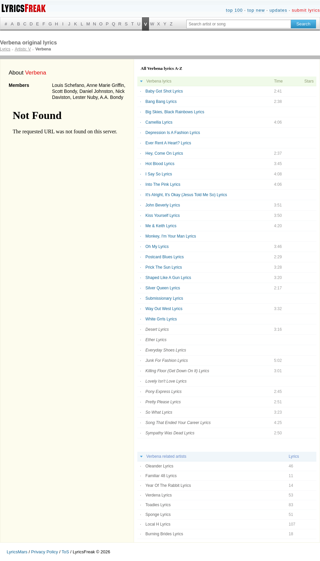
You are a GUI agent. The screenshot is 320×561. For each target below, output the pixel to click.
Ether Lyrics (155, 339)
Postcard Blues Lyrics (164, 257)
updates (278, 10)
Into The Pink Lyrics (162, 184)
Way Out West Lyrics (163, 308)
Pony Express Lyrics (163, 391)
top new (256, 10)
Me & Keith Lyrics (160, 226)
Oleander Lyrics (159, 466)
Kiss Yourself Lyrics (162, 215)
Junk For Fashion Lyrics (166, 360)
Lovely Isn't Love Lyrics (165, 381)
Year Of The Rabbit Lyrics (168, 485)
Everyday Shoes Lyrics (165, 350)
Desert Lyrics (157, 329)
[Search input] (238, 24)
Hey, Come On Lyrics (164, 153)
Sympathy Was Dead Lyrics (169, 433)
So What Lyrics (158, 412)
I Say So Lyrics (158, 174)
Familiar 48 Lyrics (161, 475)
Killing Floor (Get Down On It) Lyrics (177, 371)
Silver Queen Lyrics (162, 288)
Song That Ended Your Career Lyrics (178, 422)
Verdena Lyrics (158, 495)
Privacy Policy (44, 551)
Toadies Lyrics (158, 505)
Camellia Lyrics (158, 122)
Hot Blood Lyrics (159, 163)
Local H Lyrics (157, 524)
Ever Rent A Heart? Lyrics (168, 143)
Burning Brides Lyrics (164, 534)
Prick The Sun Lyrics (163, 267)
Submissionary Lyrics (164, 298)
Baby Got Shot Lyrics (164, 91)
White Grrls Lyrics (161, 319)
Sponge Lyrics (158, 514)
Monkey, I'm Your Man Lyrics (170, 236)
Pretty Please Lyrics (163, 402)
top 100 (234, 10)
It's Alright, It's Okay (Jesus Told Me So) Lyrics (186, 194)
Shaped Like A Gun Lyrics (168, 277)
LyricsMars (17, 551)
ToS (65, 551)
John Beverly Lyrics (162, 205)
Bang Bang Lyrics (161, 101)
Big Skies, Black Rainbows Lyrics (174, 112)
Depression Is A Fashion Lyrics (172, 132)
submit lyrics (306, 10)
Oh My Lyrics (157, 246)
